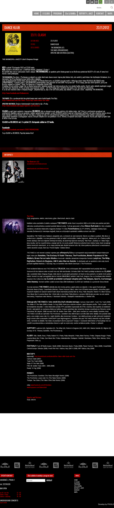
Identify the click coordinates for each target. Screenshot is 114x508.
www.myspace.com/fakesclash (37, 387)
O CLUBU (46, 13)
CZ (107, 2)
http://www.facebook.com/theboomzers (15, 93)
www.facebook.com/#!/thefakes (41, 385)
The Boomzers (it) (57, 47)
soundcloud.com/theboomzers (37, 164)
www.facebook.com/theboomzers (38, 168)
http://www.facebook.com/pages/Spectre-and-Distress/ (21, 105)
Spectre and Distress (59, 53)
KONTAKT (100, 13)
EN (111, 2)
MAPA (110, 13)
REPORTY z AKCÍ (86, 13)
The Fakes (54, 50)
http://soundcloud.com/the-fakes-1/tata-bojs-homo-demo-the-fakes (25, 100)
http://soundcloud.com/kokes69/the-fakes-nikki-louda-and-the (54, 356)
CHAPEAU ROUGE (12, 9)
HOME (36, 13)
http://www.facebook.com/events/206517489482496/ (20, 129)
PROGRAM (57, 13)
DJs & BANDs (70, 13)
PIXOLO (110, 504)
